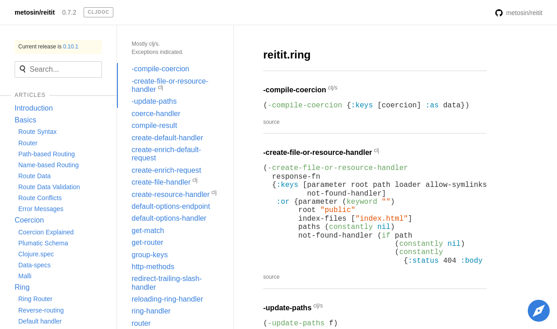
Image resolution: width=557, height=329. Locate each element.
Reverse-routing (41, 310)
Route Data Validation (49, 187)
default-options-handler (169, 218)
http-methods (153, 267)
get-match (148, 230)
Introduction (34, 108)
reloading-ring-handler (167, 299)
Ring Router (35, 298)
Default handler (40, 321)
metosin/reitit (35, 12)
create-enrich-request (166, 170)
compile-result (154, 125)
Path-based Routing (46, 154)
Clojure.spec (36, 254)
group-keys (150, 255)
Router (27, 143)
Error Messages (41, 208)
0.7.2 (69, 12)
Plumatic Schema (43, 243)
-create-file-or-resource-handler (170, 85)
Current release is (48, 46)
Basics (25, 120)
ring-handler (151, 311)
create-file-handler (164, 181)
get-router (147, 242)
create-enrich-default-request (166, 154)
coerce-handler (156, 113)
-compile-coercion (160, 69)
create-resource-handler (174, 193)
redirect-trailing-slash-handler (167, 283)
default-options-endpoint (171, 206)
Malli (25, 276)
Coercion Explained (46, 232)
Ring (22, 287)
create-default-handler (167, 138)
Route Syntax (37, 131)
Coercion (29, 220)
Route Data (34, 176)
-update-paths (154, 101)
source (271, 122)
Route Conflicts (40, 198)
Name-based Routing (48, 165)
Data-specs (34, 265)
